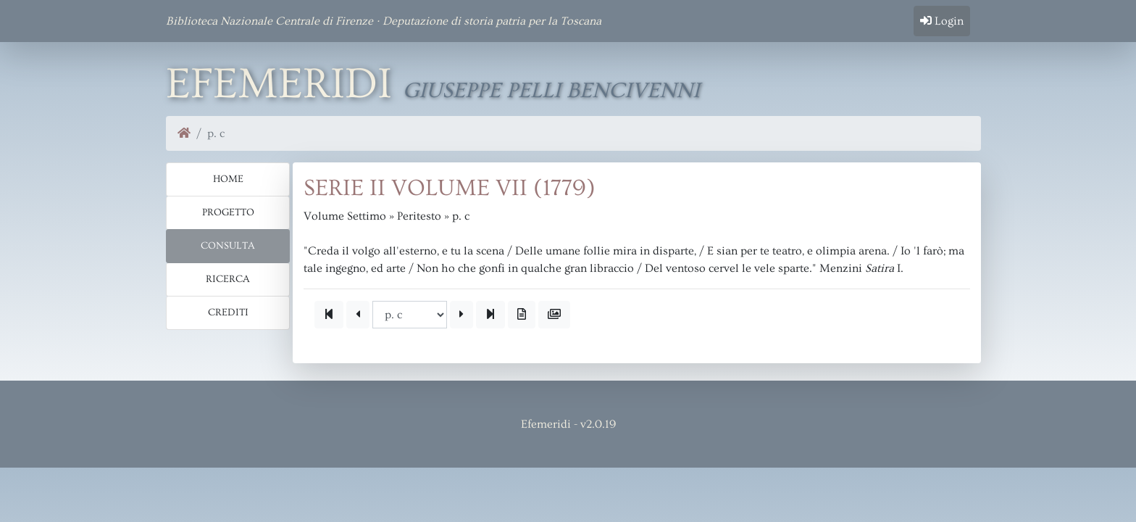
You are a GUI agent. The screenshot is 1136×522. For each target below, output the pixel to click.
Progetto (228, 212)
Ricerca (228, 279)
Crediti (228, 312)
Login (942, 21)
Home (228, 179)
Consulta (228, 246)
